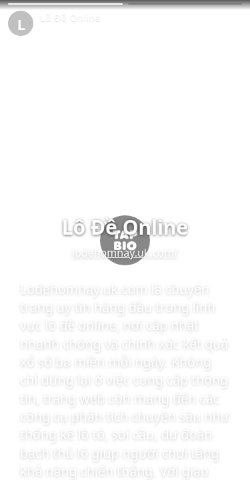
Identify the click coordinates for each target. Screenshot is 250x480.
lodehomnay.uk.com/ (125, 252)
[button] (65, 4)
